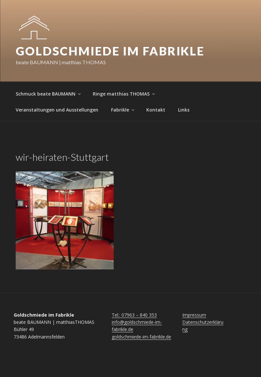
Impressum (194, 315)
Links (183, 110)
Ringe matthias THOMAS (124, 94)
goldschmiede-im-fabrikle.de (141, 337)
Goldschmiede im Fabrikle (110, 51)
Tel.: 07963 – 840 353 (134, 315)
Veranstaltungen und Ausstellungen (57, 110)
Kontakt (155, 110)
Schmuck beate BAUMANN (49, 94)
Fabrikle (123, 110)
